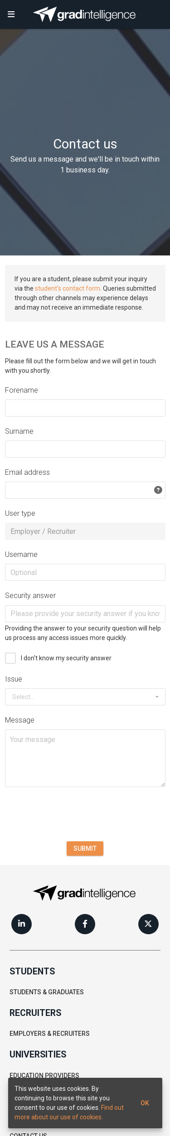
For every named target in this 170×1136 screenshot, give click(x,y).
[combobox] (85, 696)
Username (21, 554)
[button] (11, 14)
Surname (19, 431)
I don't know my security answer (66, 658)
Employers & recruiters (50, 1033)
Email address (27, 472)
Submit (85, 848)
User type (20, 513)
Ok (145, 1103)
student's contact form (67, 288)
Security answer (30, 595)
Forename (21, 390)
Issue (13, 679)
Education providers (44, 1075)
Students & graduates (47, 992)
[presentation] (74, 814)
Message (19, 720)
